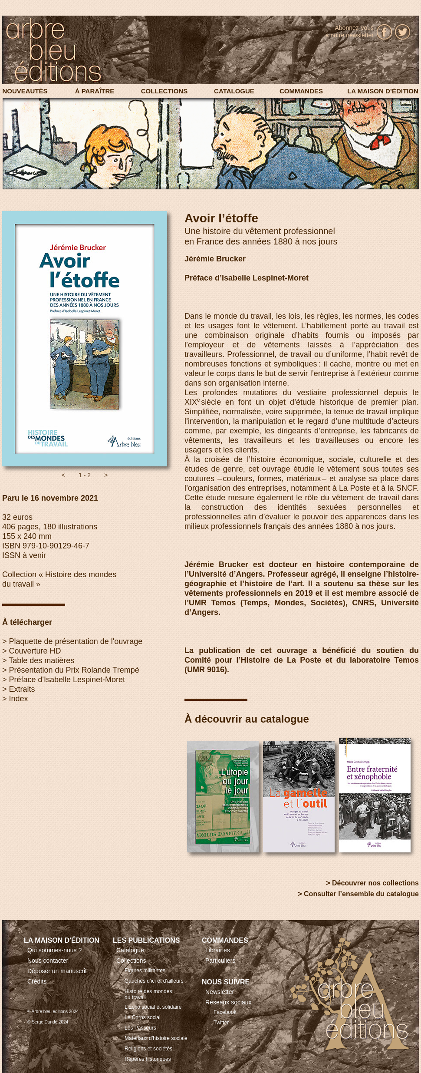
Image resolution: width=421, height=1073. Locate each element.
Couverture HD (35, 651)
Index (18, 698)
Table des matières (41, 660)
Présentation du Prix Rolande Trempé (74, 670)
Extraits (22, 689)
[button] (63, 475)
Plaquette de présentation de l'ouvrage (76, 641)
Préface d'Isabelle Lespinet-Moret (67, 679)
